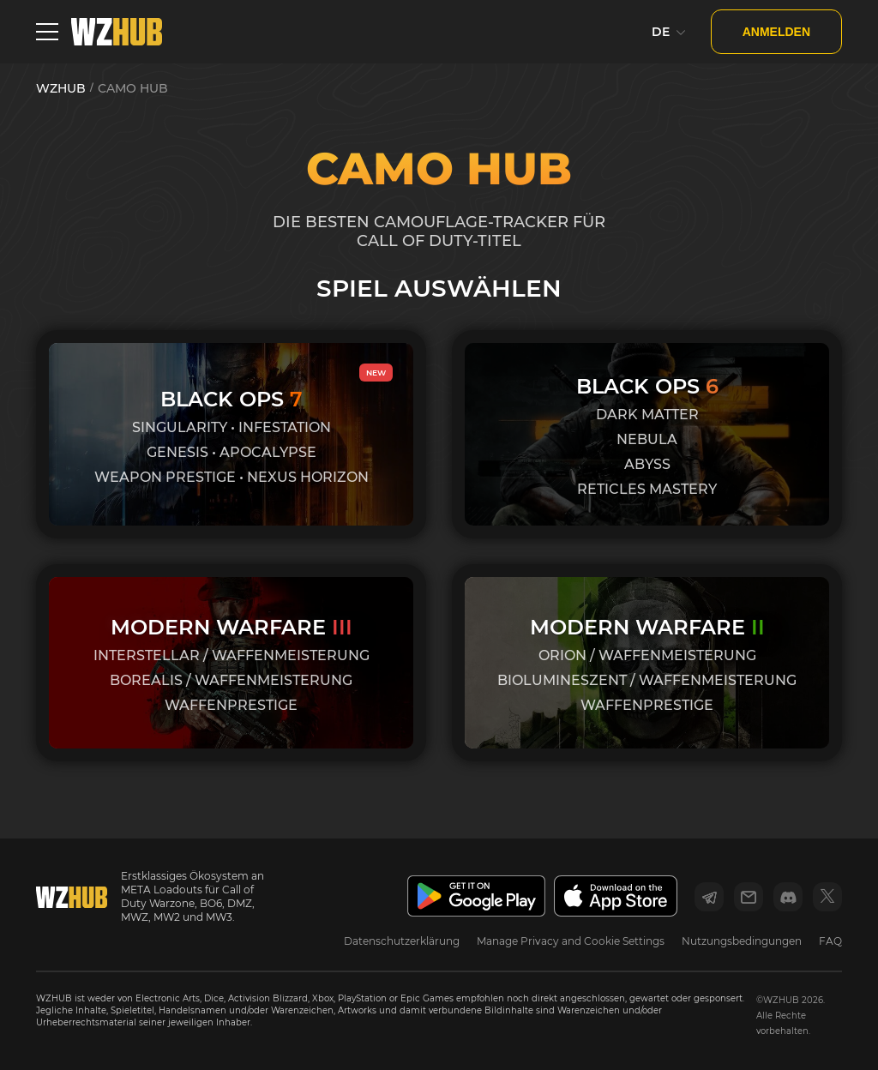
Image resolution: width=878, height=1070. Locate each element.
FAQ (830, 941)
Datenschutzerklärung (402, 941)
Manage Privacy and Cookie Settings (571, 941)
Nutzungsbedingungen (742, 941)
